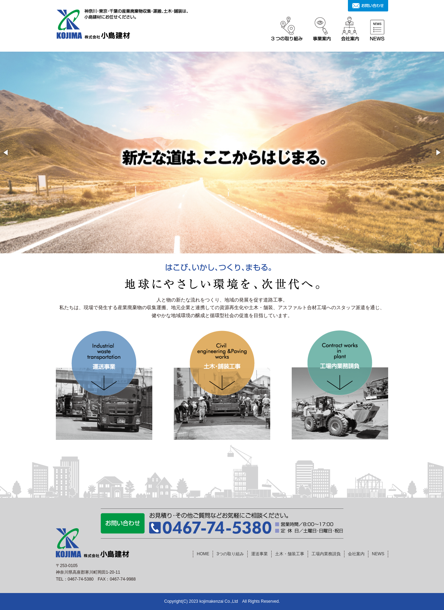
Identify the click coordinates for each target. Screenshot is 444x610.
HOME (203, 553)
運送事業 (259, 553)
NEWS (378, 553)
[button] (6, 152)
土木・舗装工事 (289, 553)
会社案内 (356, 553)
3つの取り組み (230, 553)
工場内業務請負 (326, 553)
